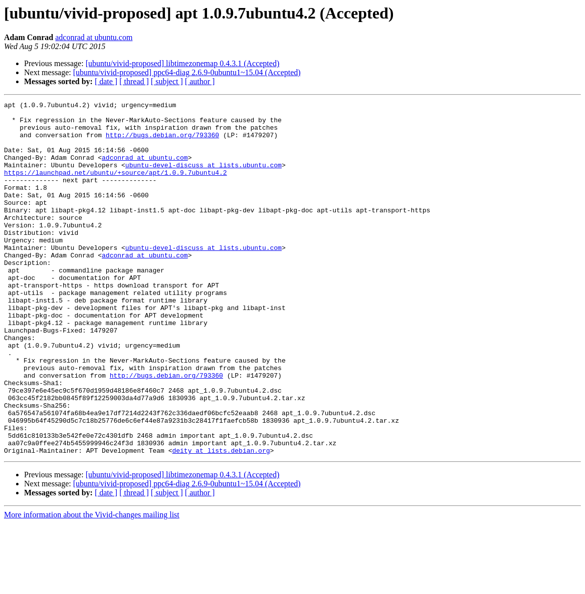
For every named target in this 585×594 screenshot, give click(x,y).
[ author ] (200, 81)
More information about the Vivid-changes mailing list (91, 585)
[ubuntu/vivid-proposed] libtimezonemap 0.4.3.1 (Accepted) (183, 63)
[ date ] (106, 81)
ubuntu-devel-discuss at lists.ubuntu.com (203, 178)
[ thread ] (134, 81)
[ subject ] (167, 81)
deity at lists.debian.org (221, 520)
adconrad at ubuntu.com (93, 37)
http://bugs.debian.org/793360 (162, 142)
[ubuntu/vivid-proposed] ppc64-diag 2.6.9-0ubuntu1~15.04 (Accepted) (187, 72)
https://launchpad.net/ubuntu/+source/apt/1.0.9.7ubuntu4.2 (115, 187)
